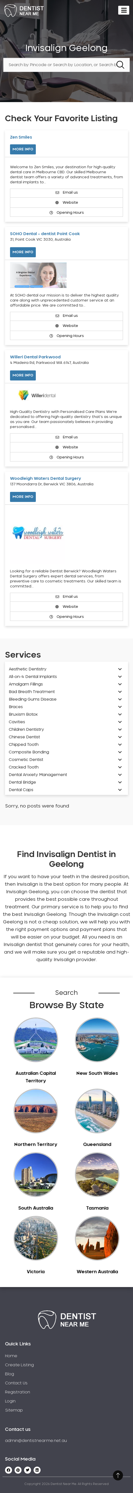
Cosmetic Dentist (26, 760)
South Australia (35, 1208)
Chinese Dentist (24, 737)
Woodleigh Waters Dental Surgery (45, 479)
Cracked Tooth (24, 767)
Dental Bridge (22, 782)
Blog (9, 1374)
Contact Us (16, 1383)
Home (11, 1356)
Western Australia (97, 1272)
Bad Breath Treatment (32, 692)
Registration (17, 1392)
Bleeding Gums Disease (33, 699)
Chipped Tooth (24, 745)
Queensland (97, 1144)
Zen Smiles (21, 137)
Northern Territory (35, 1144)
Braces (16, 707)
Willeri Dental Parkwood (35, 357)
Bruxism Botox (23, 714)
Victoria (36, 1272)
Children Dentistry (26, 730)
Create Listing (19, 1365)
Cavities (17, 722)
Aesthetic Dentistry (28, 669)
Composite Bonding (29, 752)
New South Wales (97, 1073)
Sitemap (14, 1410)
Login (10, 1401)
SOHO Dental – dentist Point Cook (45, 234)
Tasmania (97, 1208)
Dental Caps (21, 790)
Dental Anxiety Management (38, 775)
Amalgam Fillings (26, 684)
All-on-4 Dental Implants (33, 677)
